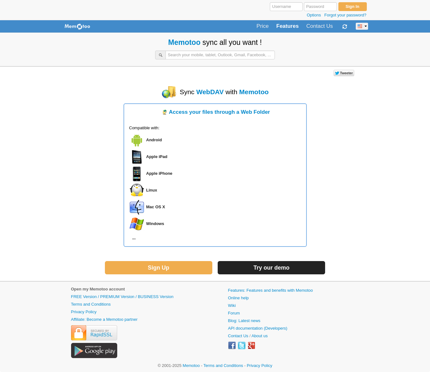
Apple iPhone (159, 173)
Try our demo (271, 268)
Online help (238, 298)
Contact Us (319, 26)
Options (314, 15)
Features (287, 26)
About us (259, 335)
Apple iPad (156, 157)
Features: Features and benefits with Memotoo (270, 290)
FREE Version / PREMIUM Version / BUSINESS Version (122, 296)
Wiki (232, 305)
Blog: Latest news (244, 320)
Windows (155, 224)
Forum (234, 313)
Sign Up (158, 268)
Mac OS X (155, 207)
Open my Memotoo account (98, 289)
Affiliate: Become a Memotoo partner (104, 319)
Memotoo (184, 42)
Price (263, 26)
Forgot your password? (345, 15)
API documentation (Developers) (258, 328)
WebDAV (210, 91)
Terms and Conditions (91, 304)
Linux (151, 190)
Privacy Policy (84, 311)
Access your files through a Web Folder (219, 112)
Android (154, 140)
